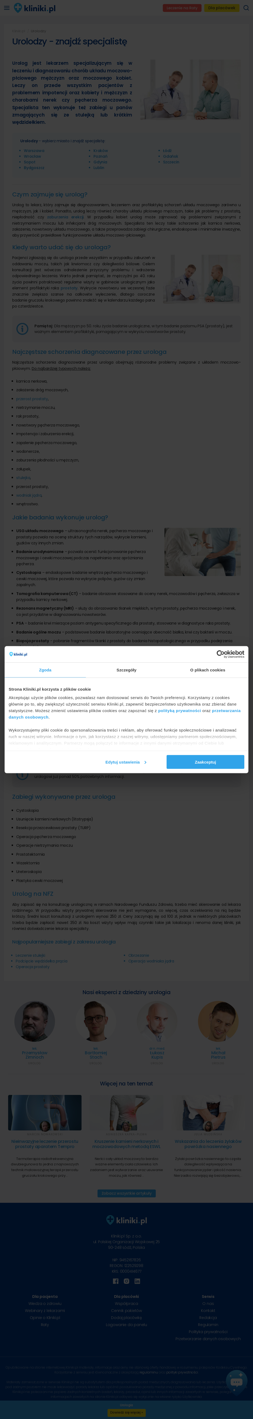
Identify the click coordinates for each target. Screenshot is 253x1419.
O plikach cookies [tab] (207, 669)
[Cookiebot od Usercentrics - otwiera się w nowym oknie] (220, 654)
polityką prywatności (179, 710)
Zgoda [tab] (45, 669)
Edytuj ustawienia (125, 761)
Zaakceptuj (205, 761)
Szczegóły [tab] (126, 669)
